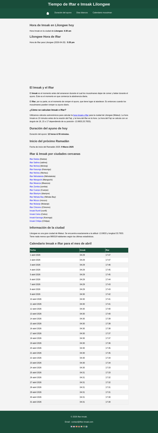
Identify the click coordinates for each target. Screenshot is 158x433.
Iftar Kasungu (36, 169)
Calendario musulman (102, 13)
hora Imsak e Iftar (81, 115)
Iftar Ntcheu (35, 173)
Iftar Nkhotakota (37, 176)
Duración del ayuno (62, 13)
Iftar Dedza (35, 159)
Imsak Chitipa (36, 221)
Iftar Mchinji (35, 166)
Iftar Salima (35, 162)
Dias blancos (82, 13)
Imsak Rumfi (35, 211)
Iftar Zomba (35, 187)
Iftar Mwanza (35, 183)
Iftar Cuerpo (35, 190)
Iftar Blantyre (35, 193)
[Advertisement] (79, 65)
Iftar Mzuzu (35, 200)
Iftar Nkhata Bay (37, 197)
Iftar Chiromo (36, 207)
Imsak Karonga (36, 218)
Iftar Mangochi (36, 180)
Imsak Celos (35, 214)
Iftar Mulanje (35, 204)
